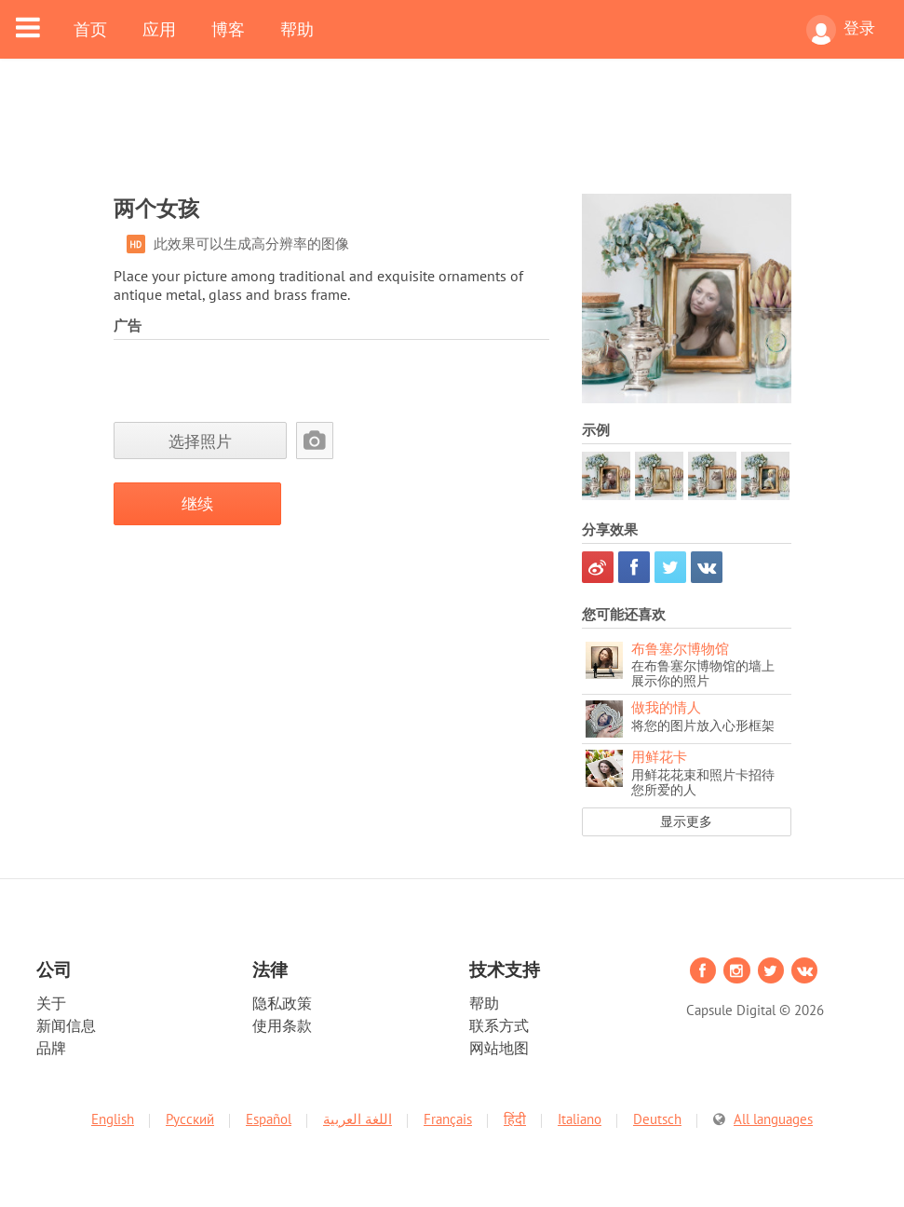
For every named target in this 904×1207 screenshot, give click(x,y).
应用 (159, 29)
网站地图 (499, 1047)
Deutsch (657, 1119)
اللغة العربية (357, 1119)
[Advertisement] (452, 138)
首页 (90, 29)
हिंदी (515, 1119)
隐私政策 (282, 1003)
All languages (773, 1119)
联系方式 (499, 1025)
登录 (840, 30)
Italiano (579, 1119)
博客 (228, 29)
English (112, 1119)
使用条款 (282, 1025)
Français (448, 1119)
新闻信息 (66, 1025)
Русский (190, 1119)
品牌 (51, 1047)
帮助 (297, 29)
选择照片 (200, 441)
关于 (51, 1003)
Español (268, 1119)
